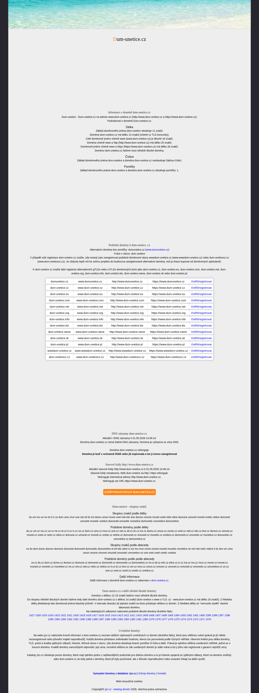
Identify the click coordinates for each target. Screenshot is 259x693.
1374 (183, 619)
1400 (202, 615)
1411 (132, 615)
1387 (101, 619)
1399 (208, 615)
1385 (114, 619)
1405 (170, 615)
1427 (32, 615)
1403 (183, 615)
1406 (164, 615)
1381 (139, 619)
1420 (76, 615)
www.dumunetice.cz (157, 249)
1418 (88, 615)
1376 (170, 619)
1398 (214, 615)
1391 (76, 619)
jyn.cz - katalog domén (117, 689)
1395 (50, 619)
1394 (57, 619)
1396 (227, 615)
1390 (82, 619)
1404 (177, 615)
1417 (95, 615)
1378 (158, 619)
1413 (120, 615)
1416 (101, 615)
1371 (202, 619)
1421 (69, 615)
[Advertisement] (129, 76)
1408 (151, 615)
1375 (177, 619)
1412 (126, 615)
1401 (195, 615)
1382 (132, 619)
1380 (145, 619)
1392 (69, 619)
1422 (63, 615)
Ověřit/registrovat (201, 281)
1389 (88, 619)
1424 (50, 615)
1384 (120, 619)
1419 (82, 615)
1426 (38, 615)
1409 (145, 615)
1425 (44, 615)
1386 (107, 619)
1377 (164, 619)
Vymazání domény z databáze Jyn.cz (115, 673)
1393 (63, 619)
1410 (139, 615)
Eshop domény (147, 673)
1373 (189, 619)
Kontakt (162, 673)
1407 (158, 615)
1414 (114, 615)
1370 (208, 619)
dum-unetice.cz (159, 580)
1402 (189, 615)
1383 (126, 619)
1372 (195, 619)
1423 (57, 615)
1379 (151, 619)
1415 (107, 615)
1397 (221, 615)
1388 (95, 619)
